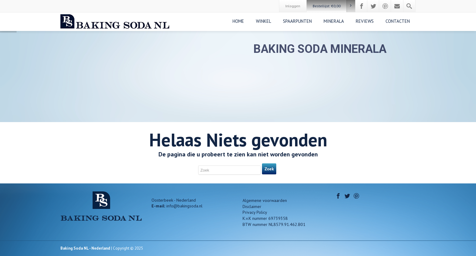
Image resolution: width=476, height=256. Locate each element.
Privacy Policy (255, 212)
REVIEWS (365, 21)
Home (238, 21)
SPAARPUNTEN (297, 21)
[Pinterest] (385, 6)
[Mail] (397, 6)
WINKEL (263, 21)
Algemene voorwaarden (265, 200)
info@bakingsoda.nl (184, 206)
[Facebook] (361, 6)
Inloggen (292, 6)
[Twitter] (373, 6)
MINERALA (334, 21)
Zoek (269, 169)
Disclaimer (252, 206)
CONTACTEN (398, 21)
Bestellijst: (334, 6)
